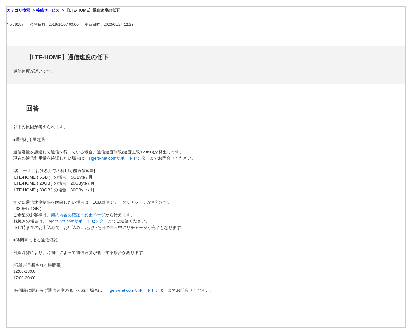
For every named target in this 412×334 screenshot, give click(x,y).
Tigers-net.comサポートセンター (119, 158)
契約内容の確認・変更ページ (78, 214)
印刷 (203, 37)
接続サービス (47, 10)
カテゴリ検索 (18, 10)
